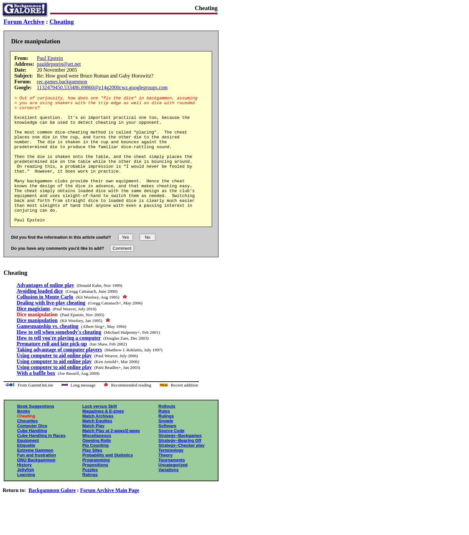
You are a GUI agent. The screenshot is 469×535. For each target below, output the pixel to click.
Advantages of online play (45, 310)
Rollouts (166, 431)
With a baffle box (36, 398)
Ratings (90, 500)
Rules (164, 436)
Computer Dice (32, 451)
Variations (168, 495)
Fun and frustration (36, 480)
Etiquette (26, 470)
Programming (96, 485)
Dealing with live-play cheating (51, 328)
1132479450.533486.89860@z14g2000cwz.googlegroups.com (102, 87)
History (24, 490)
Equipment (28, 465)
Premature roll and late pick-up (52, 369)
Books (23, 436)
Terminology (170, 475)
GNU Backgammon (36, 485)
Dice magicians (33, 334)
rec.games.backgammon (62, 81)
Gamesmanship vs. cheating (47, 351)
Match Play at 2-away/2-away (111, 456)
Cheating (62, 21)
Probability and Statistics (107, 480)
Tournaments (171, 485)
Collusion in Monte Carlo (45, 322)
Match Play (93, 451)
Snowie (165, 446)
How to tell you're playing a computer (59, 363)
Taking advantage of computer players (59, 375)
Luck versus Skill (99, 431)
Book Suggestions (35, 431)
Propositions (95, 490)
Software (167, 451)
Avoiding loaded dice (40, 316)
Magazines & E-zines (103, 436)
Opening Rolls (96, 465)
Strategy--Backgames (180, 460)
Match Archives (98, 441)
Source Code (171, 456)
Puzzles (90, 495)
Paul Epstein (50, 58)
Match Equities (97, 446)
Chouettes (27, 446)
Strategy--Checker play (181, 470)
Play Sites (92, 475)
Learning (26, 500)
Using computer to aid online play (54, 381)
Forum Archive (24, 21)
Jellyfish (25, 495)
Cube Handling (32, 456)
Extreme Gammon (35, 475)
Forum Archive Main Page (109, 515)
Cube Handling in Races (41, 460)
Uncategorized (173, 490)
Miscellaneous (96, 460)
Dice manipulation (37, 345)
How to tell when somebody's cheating (59, 357)
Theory (165, 480)
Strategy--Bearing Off (179, 465)
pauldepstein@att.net (59, 64)
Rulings (166, 441)
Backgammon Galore (52, 515)
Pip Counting (95, 470)
